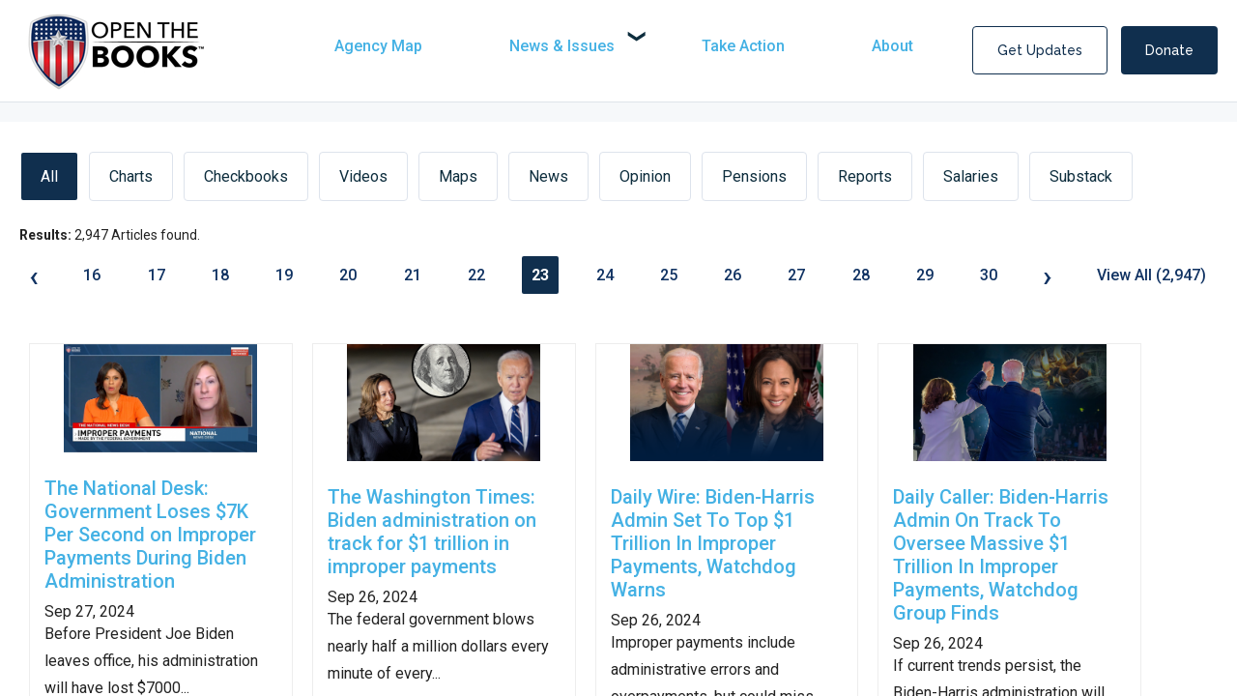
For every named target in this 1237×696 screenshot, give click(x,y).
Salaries (970, 176)
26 (732, 275)
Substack (1081, 176)
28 (861, 275)
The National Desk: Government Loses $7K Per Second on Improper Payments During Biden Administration (150, 535)
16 (92, 275)
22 (476, 275)
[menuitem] (416, 46)
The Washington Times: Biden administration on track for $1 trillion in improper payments (432, 531)
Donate (1169, 50)
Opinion (645, 176)
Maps (458, 176)
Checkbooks (246, 176)
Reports (865, 176)
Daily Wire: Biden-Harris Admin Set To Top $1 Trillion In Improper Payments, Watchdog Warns (713, 543)
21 (412, 275)
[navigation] (645, 46)
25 (668, 275)
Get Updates (1039, 50)
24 (605, 275)
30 (988, 275)
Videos (363, 176)
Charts (131, 176)
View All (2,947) (1151, 275)
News (548, 176)
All (49, 176)
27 (796, 275)
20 (348, 275)
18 (220, 275)
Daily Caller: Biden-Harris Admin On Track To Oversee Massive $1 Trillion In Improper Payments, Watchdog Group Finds (1000, 554)
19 (284, 275)
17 (156, 275)
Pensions (754, 176)
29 (925, 275)
